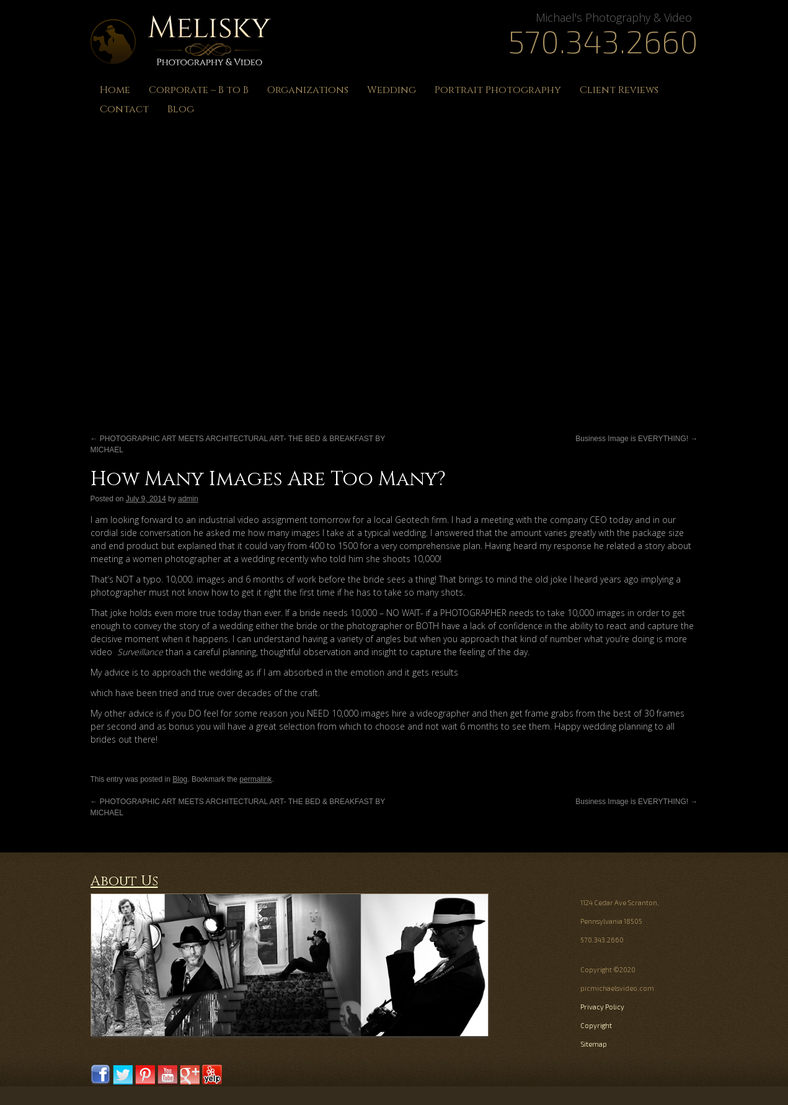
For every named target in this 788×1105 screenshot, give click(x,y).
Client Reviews (619, 90)
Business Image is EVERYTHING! (636, 438)
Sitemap (593, 1044)
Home (115, 90)
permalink (255, 779)
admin (188, 498)
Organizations (307, 90)
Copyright (596, 1025)
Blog (180, 109)
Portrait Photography (498, 90)
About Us (124, 881)
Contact (124, 109)
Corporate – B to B (199, 90)
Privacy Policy (602, 1007)
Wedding (391, 90)
